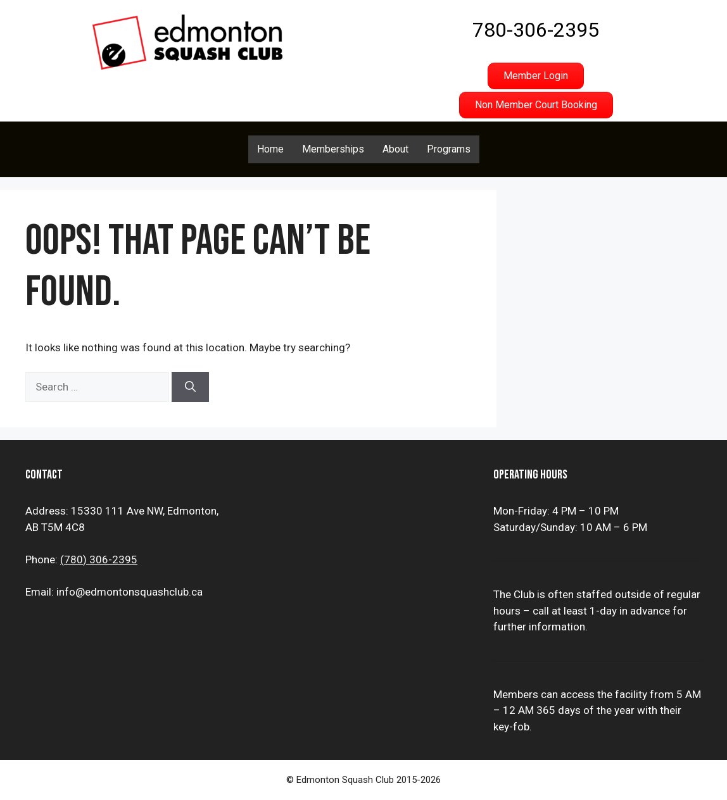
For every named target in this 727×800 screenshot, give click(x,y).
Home (270, 149)
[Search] (190, 387)
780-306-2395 (535, 30)
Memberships (333, 149)
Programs (449, 149)
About (395, 149)
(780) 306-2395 (98, 559)
